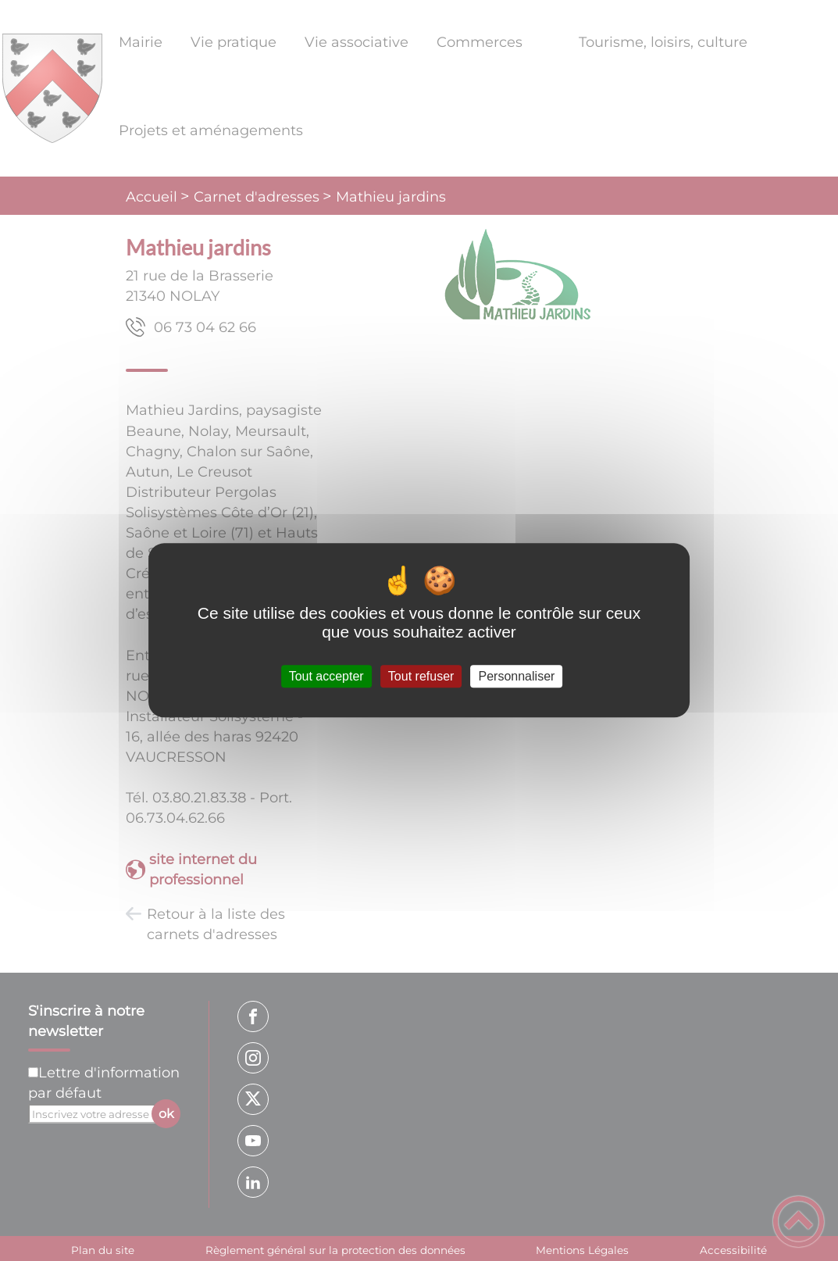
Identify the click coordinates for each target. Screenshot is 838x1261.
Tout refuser (421, 676)
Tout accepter (326, 676)
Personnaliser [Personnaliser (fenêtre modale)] (517, 676)
